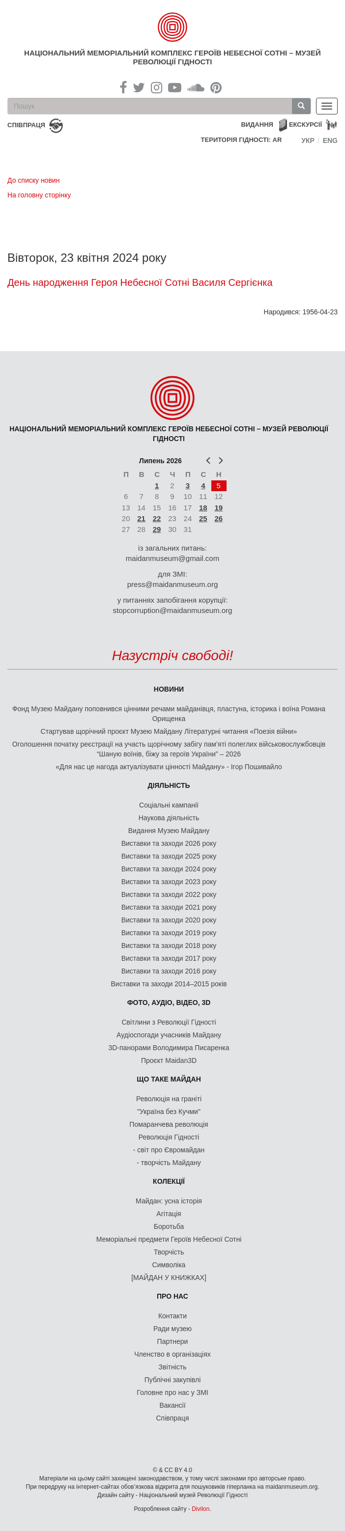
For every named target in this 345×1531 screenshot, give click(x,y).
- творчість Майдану (169, 1163)
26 (218, 518)
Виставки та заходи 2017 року (169, 958)
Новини (169, 689)
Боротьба (169, 1226)
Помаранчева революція (168, 1124)
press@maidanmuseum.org (172, 584)
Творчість (169, 1252)
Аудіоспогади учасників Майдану (168, 1035)
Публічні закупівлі (172, 1380)
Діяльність (168, 785)
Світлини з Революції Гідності (168, 1022)
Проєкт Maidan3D (169, 1060)
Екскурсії (305, 124)
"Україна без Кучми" (169, 1111)
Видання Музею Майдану (168, 831)
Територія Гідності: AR (241, 139)
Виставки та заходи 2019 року (169, 933)
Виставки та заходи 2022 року (169, 894)
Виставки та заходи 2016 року (169, 971)
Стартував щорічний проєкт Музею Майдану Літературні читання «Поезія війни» (169, 731)
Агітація (168, 1214)
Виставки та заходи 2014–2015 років (169, 984)
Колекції (169, 1181)
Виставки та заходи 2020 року (169, 920)
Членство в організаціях (172, 1354)
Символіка (169, 1265)
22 (157, 518)
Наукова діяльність (169, 818)
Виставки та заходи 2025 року (169, 856)
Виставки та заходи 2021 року (169, 907)
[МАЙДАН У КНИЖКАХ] (168, 1277)
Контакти (172, 1316)
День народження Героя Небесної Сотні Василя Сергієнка (140, 282)
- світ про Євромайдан (168, 1150)
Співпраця (172, 1418)
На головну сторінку (39, 195)
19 (218, 507)
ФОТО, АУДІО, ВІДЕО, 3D (169, 1002)
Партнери (172, 1341)
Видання (257, 124)
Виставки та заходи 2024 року (169, 869)
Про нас (172, 1296)
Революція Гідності (169, 1137)
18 (203, 507)
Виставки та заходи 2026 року (169, 843)
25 (203, 518)
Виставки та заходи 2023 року (169, 882)
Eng (330, 140)
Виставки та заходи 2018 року (169, 945)
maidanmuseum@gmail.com (172, 558)
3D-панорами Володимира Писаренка (168, 1048)
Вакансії (172, 1405)
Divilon (200, 1508)
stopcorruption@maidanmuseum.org (172, 610)
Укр (308, 140)
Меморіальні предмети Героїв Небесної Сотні (169, 1239)
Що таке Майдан (169, 1079)
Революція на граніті (168, 1099)
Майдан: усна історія (169, 1201)
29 (157, 529)
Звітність (173, 1367)
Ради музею (172, 1329)
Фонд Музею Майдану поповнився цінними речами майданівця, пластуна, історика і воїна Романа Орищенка (168, 714)
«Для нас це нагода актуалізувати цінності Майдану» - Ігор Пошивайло (169, 767)
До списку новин (33, 180)
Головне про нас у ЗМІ (172, 1392)
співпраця (26, 125)
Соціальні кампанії (169, 805)
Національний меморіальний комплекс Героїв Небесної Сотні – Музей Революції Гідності (172, 57)
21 (141, 518)
